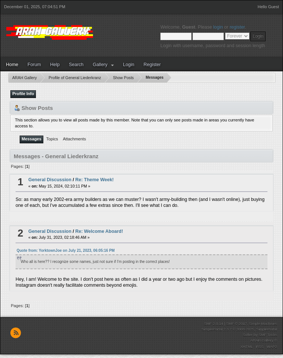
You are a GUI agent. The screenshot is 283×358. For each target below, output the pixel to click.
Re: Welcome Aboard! (99, 231)
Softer (248, 335)
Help (55, 64)
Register (151, 64)
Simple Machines (263, 324)
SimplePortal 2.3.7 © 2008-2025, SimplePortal (239, 329)
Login (128, 64)
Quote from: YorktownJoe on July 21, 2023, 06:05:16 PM (66, 250)
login (218, 27)
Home (12, 64)
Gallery (100, 64)
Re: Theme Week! (94, 179)
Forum (34, 64)
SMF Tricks (268, 335)
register (237, 27)
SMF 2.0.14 (213, 324)
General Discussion (49, 179)
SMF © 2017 (236, 324)
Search (76, 64)
